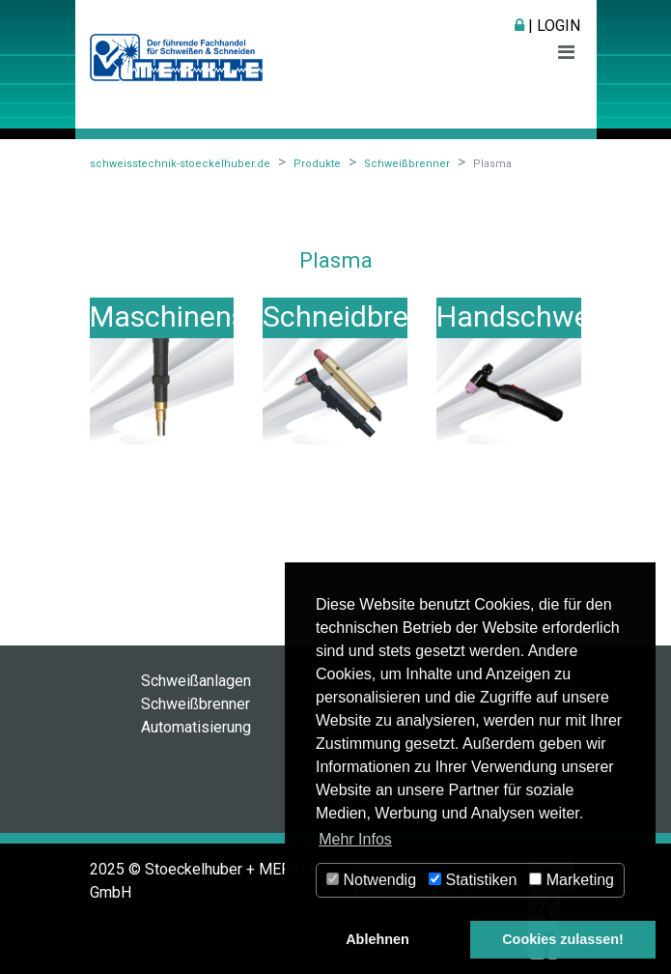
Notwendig (371, 880)
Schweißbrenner (195, 704)
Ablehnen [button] (377, 939)
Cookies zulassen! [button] (563, 939)
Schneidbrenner (364, 316)
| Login (547, 25)
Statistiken (473, 880)
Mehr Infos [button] (355, 839)
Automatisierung (196, 727)
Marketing (571, 880)
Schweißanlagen (196, 681)
